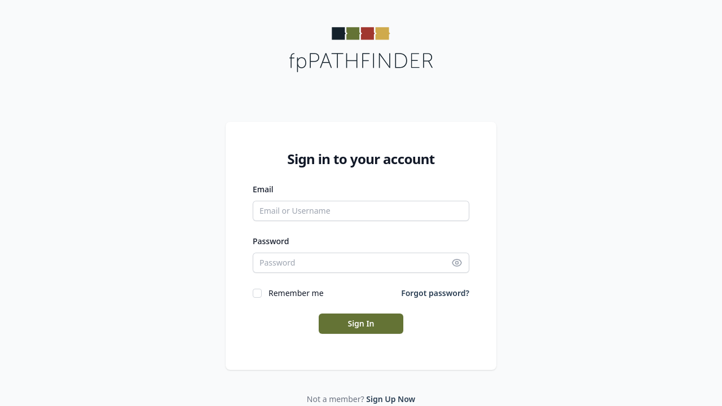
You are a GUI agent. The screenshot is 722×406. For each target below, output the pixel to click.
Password (271, 241)
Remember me (296, 293)
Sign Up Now (390, 399)
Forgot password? (435, 293)
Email (263, 189)
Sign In (360, 323)
